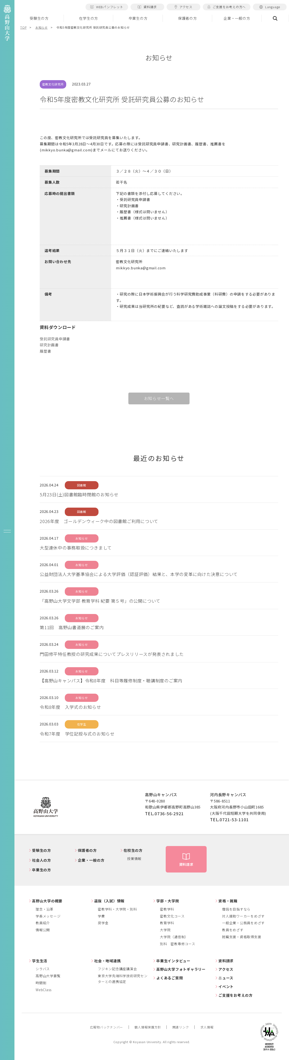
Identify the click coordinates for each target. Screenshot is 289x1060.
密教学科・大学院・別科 (117, 909)
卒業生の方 (138, 18)
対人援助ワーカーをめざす (243, 916)
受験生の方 (39, 18)
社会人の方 (41, 860)
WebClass (44, 989)
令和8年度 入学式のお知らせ (70, 707)
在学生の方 (88, 18)
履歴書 (45, 351)
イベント (226, 986)
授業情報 (134, 858)
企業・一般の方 (236, 18)
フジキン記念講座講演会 (117, 968)
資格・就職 (227, 900)
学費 (101, 916)
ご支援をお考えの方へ (227, 7)
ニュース (225, 977)
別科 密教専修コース (177, 943)
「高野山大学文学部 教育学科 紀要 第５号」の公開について (100, 601)
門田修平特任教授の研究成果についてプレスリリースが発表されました (112, 654)
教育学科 (167, 922)
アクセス (183, 7)
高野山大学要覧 (48, 975)
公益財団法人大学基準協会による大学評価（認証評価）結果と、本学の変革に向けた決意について (139, 574)
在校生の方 (133, 850)
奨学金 (103, 922)
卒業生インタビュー (173, 960)
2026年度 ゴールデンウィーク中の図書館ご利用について (99, 521)
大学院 (165, 929)
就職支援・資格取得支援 (241, 936)
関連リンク (180, 1027)
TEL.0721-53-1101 (229, 819)
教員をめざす (232, 929)
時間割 (41, 982)
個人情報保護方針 (147, 1027)
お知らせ (41, 27)
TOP (23, 27)
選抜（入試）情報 (109, 900)
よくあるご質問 (169, 977)
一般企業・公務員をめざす (243, 922)
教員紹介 (43, 922)
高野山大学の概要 (47, 900)
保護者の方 (187, 18)
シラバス (43, 968)
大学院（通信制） (174, 936)
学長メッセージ (48, 916)
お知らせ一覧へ (159, 398)
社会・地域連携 (107, 960)
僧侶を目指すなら (236, 909)
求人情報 (207, 1027)
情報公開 (43, 929)
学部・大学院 (167, 900)
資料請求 (147, 7)
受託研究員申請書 (55, 338)
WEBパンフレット (106, 7)
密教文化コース (172, 916)
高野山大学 (45, 807)
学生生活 (39, 960)
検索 (275, 18)
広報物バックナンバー (106, 1027)
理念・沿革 (44, 909)
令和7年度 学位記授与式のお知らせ (77, 733)
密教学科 (167, 909)
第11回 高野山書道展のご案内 (72, 627)
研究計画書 (49, 344)
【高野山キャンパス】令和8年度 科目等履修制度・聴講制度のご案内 (111, 680)
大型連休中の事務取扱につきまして (76, 547)
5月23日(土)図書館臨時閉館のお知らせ (79, 494)
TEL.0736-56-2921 (164, 813)
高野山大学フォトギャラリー (181, 969)
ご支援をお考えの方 (235, 995)
